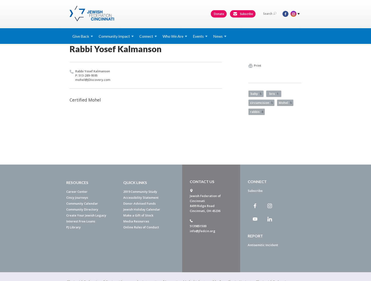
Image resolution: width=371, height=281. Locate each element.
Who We (175, 36)
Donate (219, 14)
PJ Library (73, 227)
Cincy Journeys (77, 197)
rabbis (256, 112)
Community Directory (82, 209)
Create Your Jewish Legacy (86, 215)
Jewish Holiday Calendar (141, 209)
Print (254, 65)
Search (269, 14)
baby (256, 94)
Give (82, 36)
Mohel (285, 103)
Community (116, 36)
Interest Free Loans (80, 221)
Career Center (77, 191)
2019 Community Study (140, 191)
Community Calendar (82, 203)
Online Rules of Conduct (141, 227)
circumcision (261, 103)
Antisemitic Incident (263, 245)
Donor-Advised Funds (139, 203)
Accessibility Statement (141, 197)
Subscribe (243, 14)
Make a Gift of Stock (138, 215)
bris (273, 94)
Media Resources (136, 221)
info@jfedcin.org (202, 231)
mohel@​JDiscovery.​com (92, 80)
